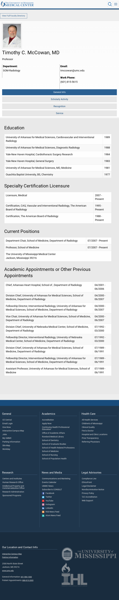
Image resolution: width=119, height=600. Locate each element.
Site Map (6, 445)
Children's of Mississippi (92, 423)
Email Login (7, 423)
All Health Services (90, 420)
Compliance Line (89, 479)
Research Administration (13, 492)
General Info (59, 92)
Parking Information (11, 442)
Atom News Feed (51, 515)
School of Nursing (50, 455)
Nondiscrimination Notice (93, 490)
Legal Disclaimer (89, 486)
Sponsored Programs (11, 495)
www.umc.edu (8, 571)
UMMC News (47, 486)
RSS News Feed (50, 512)
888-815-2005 (27, 580)
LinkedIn (47, 508)
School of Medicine (50, 451)
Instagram (48, 504)
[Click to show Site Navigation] (115, 4)
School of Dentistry (50, 440)
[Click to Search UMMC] (109, 4)
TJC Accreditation (89, 497)
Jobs (4, 434)
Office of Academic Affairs (53, 433)
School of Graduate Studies (54, 444)
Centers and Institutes (12, 479)
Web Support (87, 501)
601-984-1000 (26, 577)
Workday (6, 449)
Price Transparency (90, 438)
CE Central (7, 420)
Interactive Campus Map (13, 431)
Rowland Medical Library (53, 437)
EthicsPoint (87, 482)
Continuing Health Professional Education (55, 428)
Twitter (47, 497)
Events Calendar (49, 482)
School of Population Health (54, 459)
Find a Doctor (88, 431)
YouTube (47, 501)
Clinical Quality (88, 427)
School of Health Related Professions (58, 448)
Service (59, 113)
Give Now (6, 427)
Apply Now (47, 423)
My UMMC (7, 438)
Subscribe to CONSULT (52, 490)
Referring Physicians (91, 442)
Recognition (59, 106)
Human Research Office (12, 482)
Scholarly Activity (59, 99)
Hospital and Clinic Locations (94, 434)
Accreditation (48, 420)
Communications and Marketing (56, 479)
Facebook (48, 493)
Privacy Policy (88, 493)
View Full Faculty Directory (13, 16)
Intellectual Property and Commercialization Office (13, 487)
